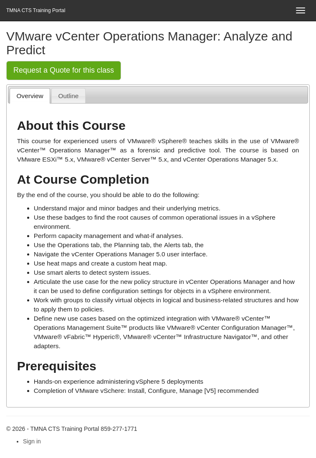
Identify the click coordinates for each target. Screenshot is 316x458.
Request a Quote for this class (63, 70)
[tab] (30, 96)
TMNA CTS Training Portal (35, 10)
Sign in (32, 441)
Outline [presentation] (68, 95)
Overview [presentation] (30, 95)
